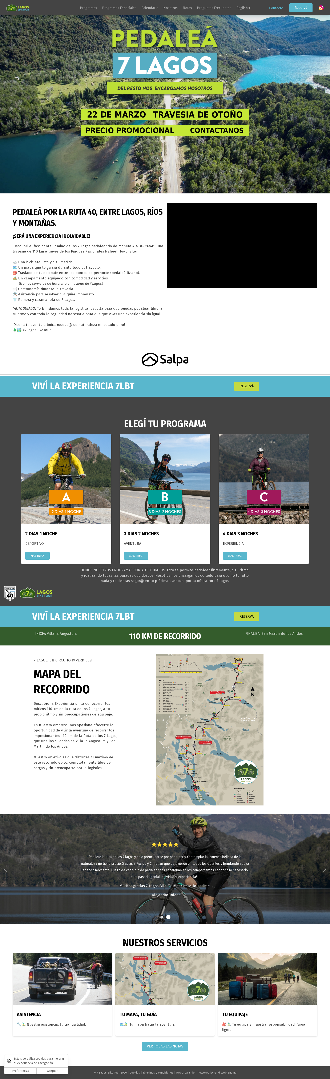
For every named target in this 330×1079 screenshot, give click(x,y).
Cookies (135, 1072)
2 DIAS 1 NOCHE (41, 534)
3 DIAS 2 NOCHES (141, 534)
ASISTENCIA (29, 1015)
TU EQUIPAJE (235, 1015)
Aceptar (52, 1071)
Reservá (301, 8)
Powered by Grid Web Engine (217, 1072)
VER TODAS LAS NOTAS (165, 1047)
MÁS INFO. (37, 557)
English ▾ (243, 8)
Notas (187, 8)
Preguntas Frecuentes (214, 8)
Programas (88, 8)
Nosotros (170, 8)
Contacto (276, 8)
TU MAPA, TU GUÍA (138, 1015)
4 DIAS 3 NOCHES (240, 534)
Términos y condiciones (158, 1072)
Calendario (149, 8)
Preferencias (20, 1071)
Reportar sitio (185, 1072)
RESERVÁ (247, 387)
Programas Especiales (119, 8)
